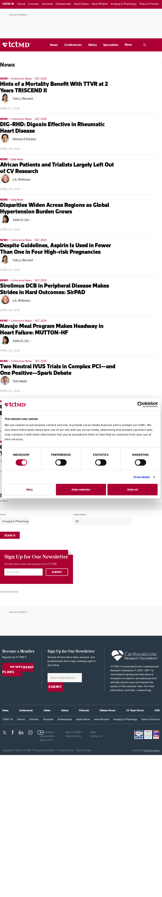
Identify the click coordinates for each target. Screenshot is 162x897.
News (54, 45)
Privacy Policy (65, 750)
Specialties (110, 45)
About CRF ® (46, 740)
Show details (141, 477)
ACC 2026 (41, 78)
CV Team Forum (135, 710)
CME (157, 710)
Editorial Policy (73, 736)
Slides (92, 45)
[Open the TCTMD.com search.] (144, 44)
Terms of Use (83, 750)
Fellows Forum (107, 710)
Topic (3, 515)
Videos (64, 710)
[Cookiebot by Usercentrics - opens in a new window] (140, 404)
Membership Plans (18, 669)
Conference (80, 515)
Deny (29, 489)
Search (4, 501)
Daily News (17, 159)
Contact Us (96, 736)
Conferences (73, 45)
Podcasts (84, 710)
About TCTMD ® (73, 732)
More (128, 44)
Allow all (132, 489)
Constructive (152, 750)
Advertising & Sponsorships (47, 734)
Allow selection (80, 489)
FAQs (93, 732)
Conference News (21, 78)
